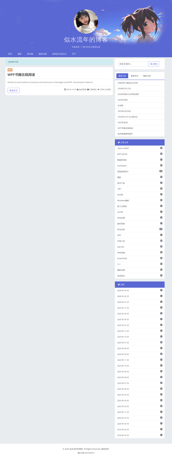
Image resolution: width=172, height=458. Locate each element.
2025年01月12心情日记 (128, 116)
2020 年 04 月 (139, 423)
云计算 (139, 212)
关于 (74, 53)
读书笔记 (139, 275)
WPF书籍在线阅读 (21, 74)
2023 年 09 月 (139, 371)
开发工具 (139, 241)
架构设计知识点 (59, 53)
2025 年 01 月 (139, 325)
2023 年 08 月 (139, 377)
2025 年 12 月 (139, 307)
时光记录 (139, 229)
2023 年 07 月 (139, 383)
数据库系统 (139, 159)
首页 (10, 53)
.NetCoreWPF (139, 148)
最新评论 (134, 76)
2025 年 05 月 (139, 313)
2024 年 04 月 (139, 354)
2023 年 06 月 (139, 389)
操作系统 (139, 223)
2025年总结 (123, 99)
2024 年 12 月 (139, 331)
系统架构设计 (139, 171)
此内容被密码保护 (125, 133)
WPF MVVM (139, 154)
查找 (153, 63)
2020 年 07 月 (139, 417)
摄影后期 (43, 53)
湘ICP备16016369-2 (86, 453)
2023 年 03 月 (139, 406)
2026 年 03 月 (139, 290)
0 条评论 (93, 89)
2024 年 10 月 (139, 336)
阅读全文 (13, 90)
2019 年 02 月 (139, 429)
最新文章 (122, 76)
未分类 (139, 194)
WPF (10, 70)
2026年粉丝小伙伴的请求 (128, 94)
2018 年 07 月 (139, 435)
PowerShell (139, 258)
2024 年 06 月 (139, 348)
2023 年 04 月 (139, 400)
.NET (139, 188)
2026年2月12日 (124, 88)
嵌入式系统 (139, 206)
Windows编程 (139, 200)
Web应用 (139, 217)
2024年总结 (123, 122)
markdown (139, 165)
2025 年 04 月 (139, 319)
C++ (139, 264)
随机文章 (147, 76)
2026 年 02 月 (139, 296)
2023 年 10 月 (139, 365)
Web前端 (139, 252)
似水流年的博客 (86, 39)
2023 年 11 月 (139, 360)
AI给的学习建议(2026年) (128, 83)
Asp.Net (139, 246)
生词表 (120, 105)
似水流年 (83, 89)
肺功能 (30, 53)
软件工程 (139, 183)
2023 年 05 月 (139, 394)
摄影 (20, 53)
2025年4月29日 (124, 111)
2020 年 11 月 (139, 412)
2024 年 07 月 (139, 342)
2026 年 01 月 (139, 302)
